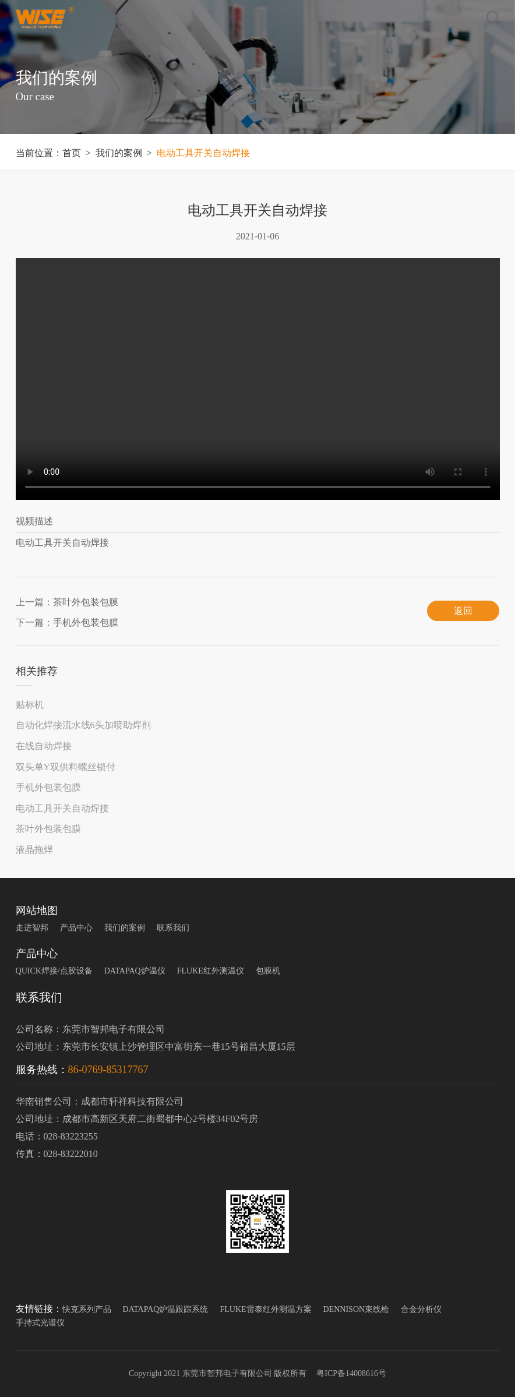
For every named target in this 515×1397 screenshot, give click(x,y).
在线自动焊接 (44, 746)
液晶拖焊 (34, 850)
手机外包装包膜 (48, 787)
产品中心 (76, 927)
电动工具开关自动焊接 (203, 153)
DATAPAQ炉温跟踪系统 (166, 1309)
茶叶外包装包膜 (48, 829)
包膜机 (268, 970)
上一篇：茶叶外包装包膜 (67, 602)
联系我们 (173, 927)
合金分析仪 (421, 1309)
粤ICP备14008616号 (350, 1373)
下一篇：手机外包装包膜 (67, 622)
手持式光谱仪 (40, 1322)
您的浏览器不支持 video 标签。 (258, 379)
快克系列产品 (86, 1309)
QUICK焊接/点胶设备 (54, 970)
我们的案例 (119, 153)
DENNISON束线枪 (356, 1309)
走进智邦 (32, 927)
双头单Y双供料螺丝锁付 (66, 767)
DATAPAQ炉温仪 (134, 970)
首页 (71, 153)
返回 (463, 611)
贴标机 (30, 705)
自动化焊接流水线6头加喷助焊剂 (83, 725)
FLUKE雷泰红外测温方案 (265, 1309)
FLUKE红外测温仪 (210, 970)
